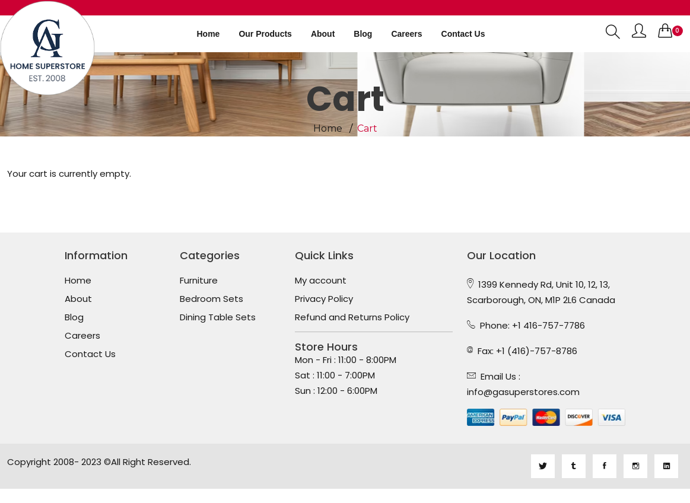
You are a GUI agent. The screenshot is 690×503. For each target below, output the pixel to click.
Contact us (463, 34)
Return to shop (40, 189)
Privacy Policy (324, 299)
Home (208, 34)
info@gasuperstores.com (523, 392)
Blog (363, 34)
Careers (406, 34)
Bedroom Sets (211, 299)
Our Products (265, 34)
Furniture (199, 280)
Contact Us (90, 354)
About (323, 34)
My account (320, 280)
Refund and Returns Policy (352, 317)
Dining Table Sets (218, 317)
